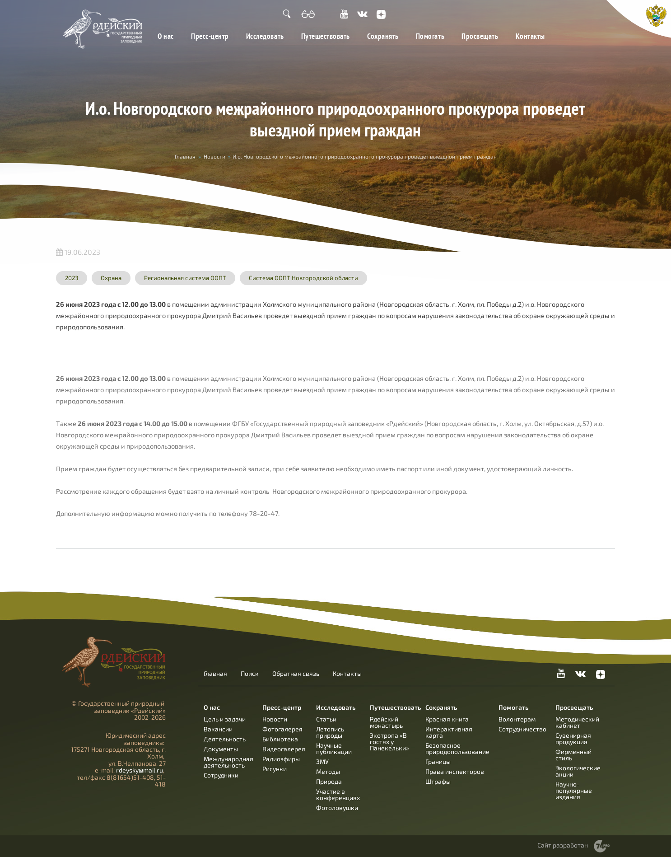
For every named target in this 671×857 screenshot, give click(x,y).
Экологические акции (578, 771)
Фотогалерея (282, 729)
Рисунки (274, 769)
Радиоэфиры (281, 759)
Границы (438, 761)
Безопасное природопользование (457, 748)
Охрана (111, 277)
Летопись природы (330, 732)
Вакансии (218, 729)
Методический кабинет (577, 722)
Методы (328, 771)
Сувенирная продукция (573, 738)
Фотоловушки (337, 807)
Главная (185, 156)
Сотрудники (221, 775)
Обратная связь (295, 673)
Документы (221, 749)
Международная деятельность (228, 762)
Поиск (250, 673)
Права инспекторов (454, 771)
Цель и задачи (225, 719)
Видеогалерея (283, 749)
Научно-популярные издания (573, 790)
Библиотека (280, 739)
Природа (329, 781)
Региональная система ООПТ (185, 277)
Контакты (530, 36)
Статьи (326, 719)
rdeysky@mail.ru (139, 770)
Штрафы (438, 781)
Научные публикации (334, 748)
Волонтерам (517, 719)
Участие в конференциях (338, 794)
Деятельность (225, 739)
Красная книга (447, 719)
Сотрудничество (522, 729)
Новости (214, 156)
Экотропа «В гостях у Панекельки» (389, 741)
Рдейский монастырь (386, 722)
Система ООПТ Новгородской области (303, 277)
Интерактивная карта (448, 732)
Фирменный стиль (573, 755)
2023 (71, 277)
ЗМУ (322, 761)
